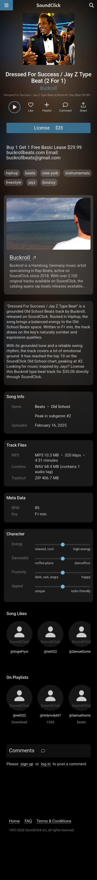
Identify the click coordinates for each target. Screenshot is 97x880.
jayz (31, 182)
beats (30, 173)
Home (14, 821)
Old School (60, 406)
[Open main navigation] (6, 5)
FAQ (28, 821)
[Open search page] (92, 5)
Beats (40, 406)
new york (50, 173)
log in (45, 764)
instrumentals (77, 173)
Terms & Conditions (54, 821)
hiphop (12, 173)
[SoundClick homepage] (48, 5)
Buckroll (48, 88)
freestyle (13, 182)
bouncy (49, 182)
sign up (26, 764)
